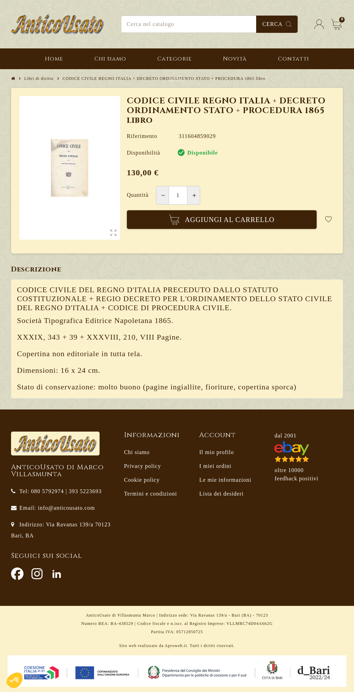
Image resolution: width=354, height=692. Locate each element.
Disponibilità (143, 153)
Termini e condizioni (150, 494)
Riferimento (142, 136)
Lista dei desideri (221, 494)
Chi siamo (137, 452)
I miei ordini (215, 466)
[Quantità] (178, 195)
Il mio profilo (216, 452)
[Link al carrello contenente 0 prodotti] (336, 24)
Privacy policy (142, 466)
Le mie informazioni (225, 480)
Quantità (138, 195)
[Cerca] (209, 24)
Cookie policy (142, 480)
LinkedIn (56, 574)
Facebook (17, 574)
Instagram (37, 574)
